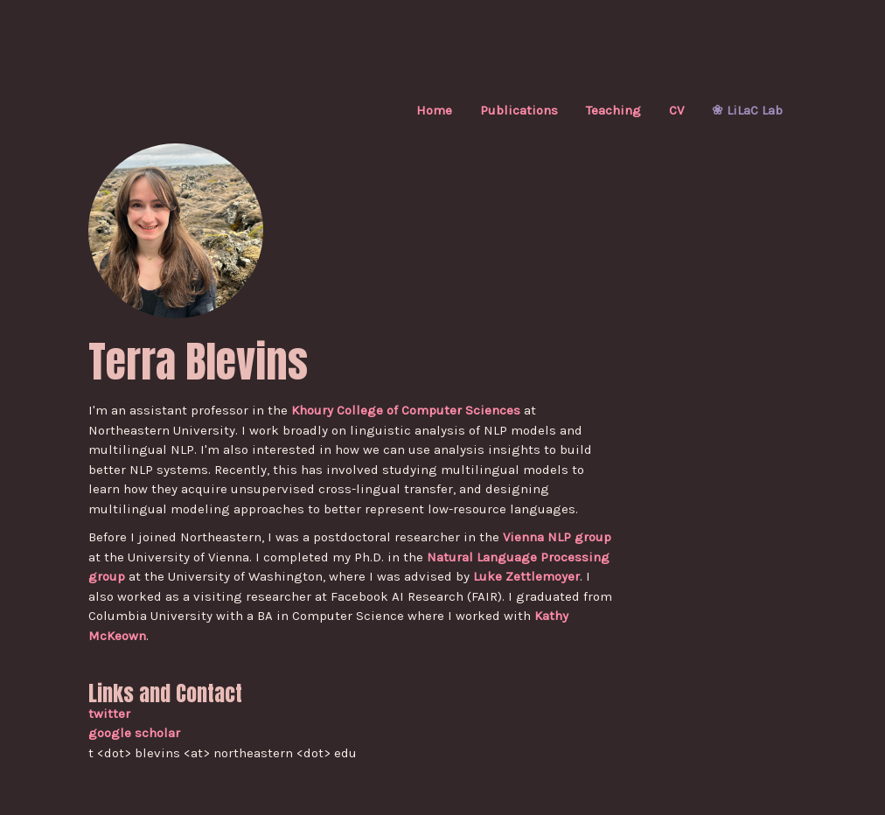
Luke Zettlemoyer (526, 576)
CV (676, 110)
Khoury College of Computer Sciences (405, 410)
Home (434, 110)
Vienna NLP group (557, 537)
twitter (109, 713)
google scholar (134, 733)
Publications (519, 110)
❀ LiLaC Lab (747, 110)
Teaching (613, 110)
